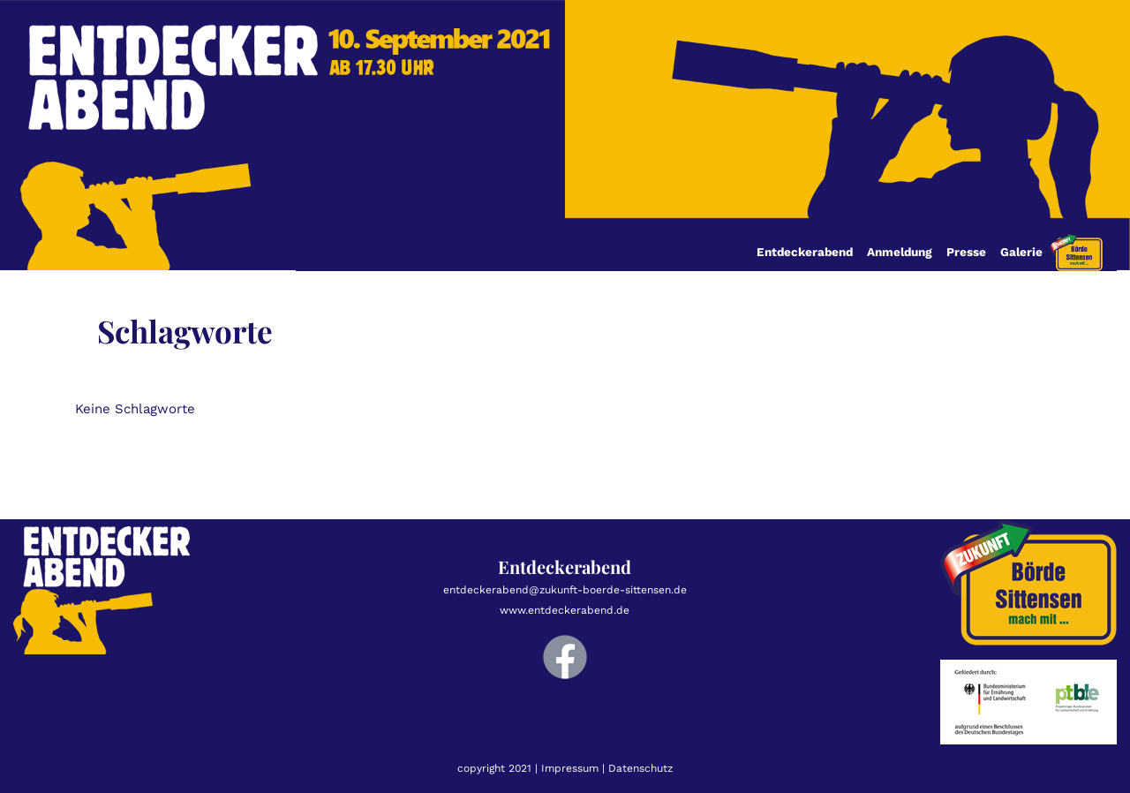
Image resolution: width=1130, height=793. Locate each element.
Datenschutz (640, 768)
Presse (966, 252)
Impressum (570, 768)
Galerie (1021, 252)
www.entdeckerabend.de (564, 610)
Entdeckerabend (805, 252)
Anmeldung (899, 252)
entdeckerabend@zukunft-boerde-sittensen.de (565, 590)
